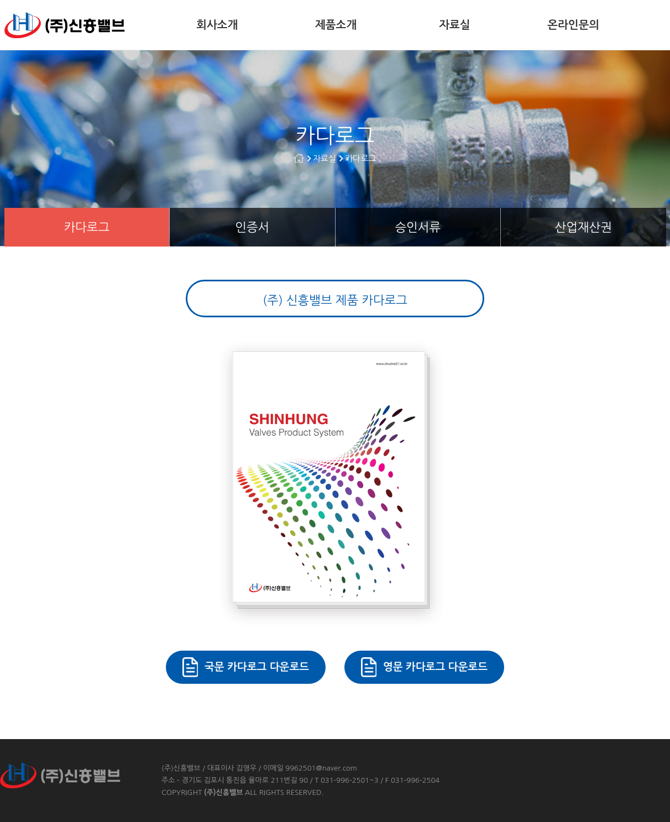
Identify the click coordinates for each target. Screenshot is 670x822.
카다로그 (360, 158)
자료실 (454, 24)
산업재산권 (583, 227)
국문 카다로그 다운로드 (257, 667)
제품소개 (336, 24)
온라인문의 (573, 24)
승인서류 (418, 227)
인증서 (252, 227)
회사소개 (217, 24)
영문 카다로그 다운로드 (435, 667)
